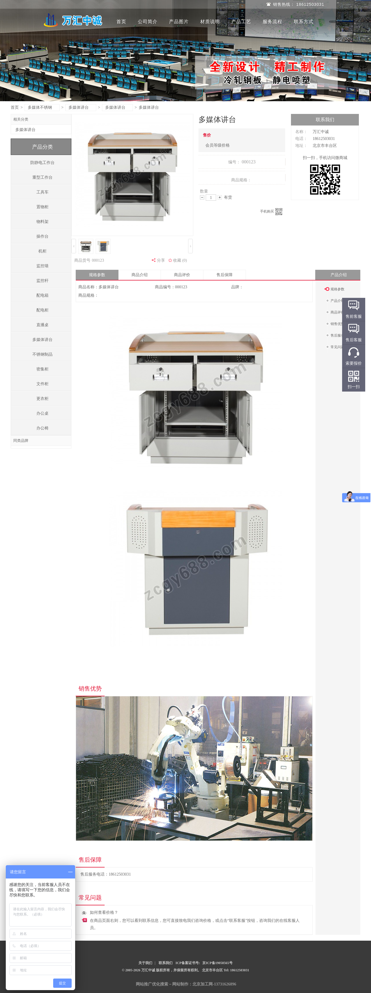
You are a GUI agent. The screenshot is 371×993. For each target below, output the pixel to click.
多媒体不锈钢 (42, 107)
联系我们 (165, 963)
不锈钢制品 (42, 354)
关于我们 (145, 963)
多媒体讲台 (81, 107)
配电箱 (42, 295)
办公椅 (42, 428)
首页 (121, 21)
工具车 (42, 192)
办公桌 (42, 413)
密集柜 (42, 369)
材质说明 (210, 21)
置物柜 (42, 207)
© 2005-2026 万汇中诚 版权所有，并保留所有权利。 (161, 970)
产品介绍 (339, 275)
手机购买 (271, 211)
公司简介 (147, 21)
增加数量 (220, 197)
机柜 (42, 251)
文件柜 (42, 384)
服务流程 (272, 21)
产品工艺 (241, 21)
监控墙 (42, 266)
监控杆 (42, 280)
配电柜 (42, 310)
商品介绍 (139, 275)
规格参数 (97, 275)
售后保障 (224, 275)
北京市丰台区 (213, 970)
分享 (161, 260)
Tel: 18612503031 (236, 970)
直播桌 (42, 325)
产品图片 (179, 21)
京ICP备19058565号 (217, 963)
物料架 (42, 221)
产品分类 (42, 147)
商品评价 (182, 275)
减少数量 (202, 197)
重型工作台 (42, 177)
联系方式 (304, 21)
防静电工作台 (42, 162)
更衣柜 (42, 398)
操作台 (42, 236)
